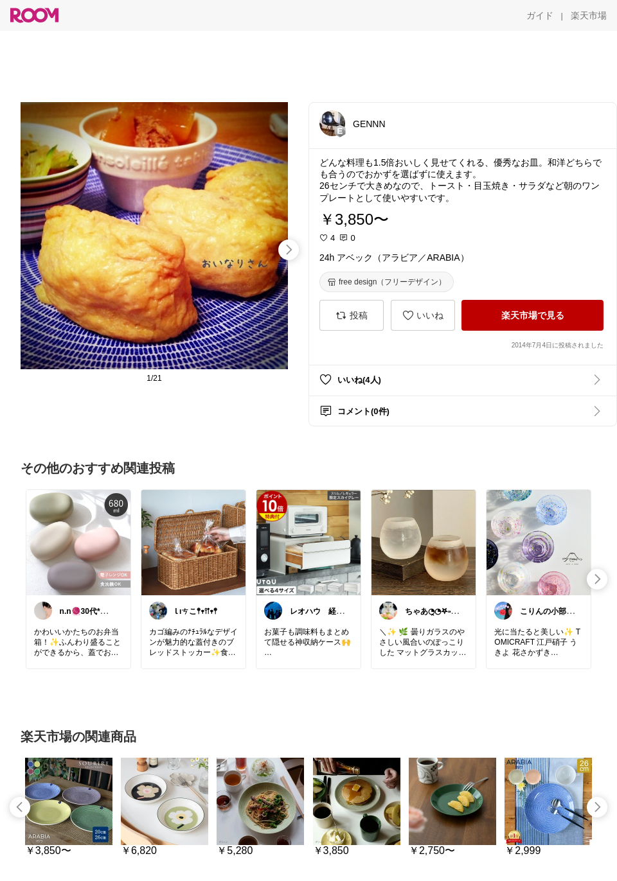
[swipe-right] (288, 250)
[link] (78, 542)
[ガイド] (539, 15)
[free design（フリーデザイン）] (386, 282)
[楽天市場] (589, 15)
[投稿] (351, 315)
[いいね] (423, 315)
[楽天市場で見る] (532, 315)
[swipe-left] (20, 807)
